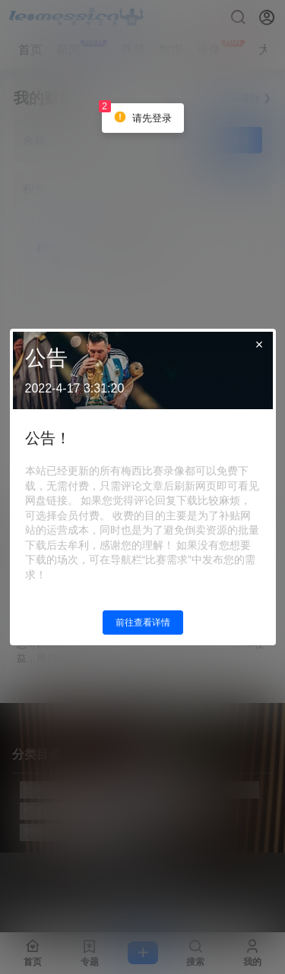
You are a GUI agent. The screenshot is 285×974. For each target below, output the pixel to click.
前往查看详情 (143, 622)
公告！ (48, 438)
